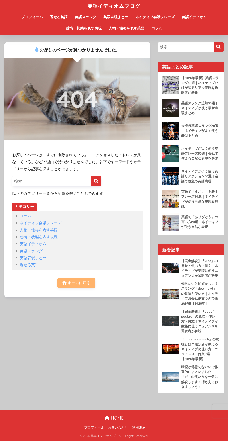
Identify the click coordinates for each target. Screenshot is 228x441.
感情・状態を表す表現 (84, 28)
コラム (156, 28)
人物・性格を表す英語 (126, 28)
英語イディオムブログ (114, 6)
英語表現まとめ (115, 17)
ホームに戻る (76, 283)
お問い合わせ (118, 428)
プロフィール (32, 17)
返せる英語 (59, 17)
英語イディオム (194, 17)
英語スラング (85, 17)
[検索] (96, 181)
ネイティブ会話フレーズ (155, 17)
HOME (114, 418)
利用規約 (139, 428)
